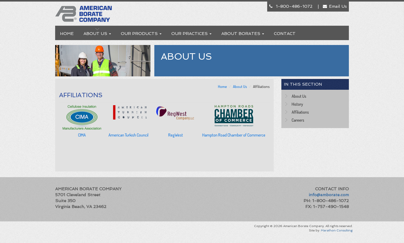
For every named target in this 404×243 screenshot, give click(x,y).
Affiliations (300, 112)
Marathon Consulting (337, 230)
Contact (285, 33)
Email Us (338, 6)
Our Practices (191, 33)
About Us (97, 33)
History (297, 104)
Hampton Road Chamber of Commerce (233, 135)
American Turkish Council (128, 135)
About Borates (242, 33)
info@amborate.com (329, 194)
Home (67, 33)
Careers (298, 120)
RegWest (175, 135)
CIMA (82, 135)
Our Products (141, 33)
